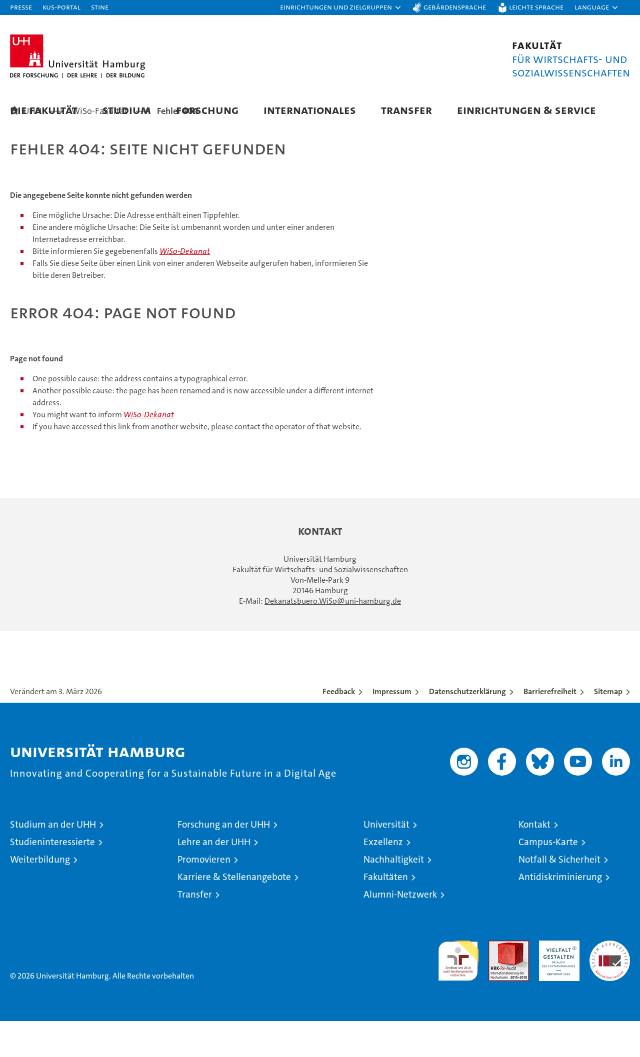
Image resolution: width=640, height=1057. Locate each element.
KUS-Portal (61, 6)
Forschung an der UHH (224, 860)
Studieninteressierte (52, 878)
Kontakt (534, 860)
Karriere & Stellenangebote (234, 913)
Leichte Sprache (536, 6)
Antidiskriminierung (560, 913)
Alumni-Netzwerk (400, 930)
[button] (341, 7)
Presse (21, 6)
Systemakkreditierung (610, 982)
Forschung (207, 109)
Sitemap (608, 727)
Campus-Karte (548, 878)
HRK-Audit (556, 982)
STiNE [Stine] (99, 6)
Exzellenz (383, 878)
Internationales (310, 109)
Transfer (406, 109)
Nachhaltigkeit (394, 895)
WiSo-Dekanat (185, 287)
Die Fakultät (44, 109)
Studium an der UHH (53, 860)
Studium (126, 109)
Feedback (338, 727)
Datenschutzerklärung (467, 727)
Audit (498, 982)
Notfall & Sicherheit (559, 895)
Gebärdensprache (455, 6)
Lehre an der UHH (214, 878)
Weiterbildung (40, 895)
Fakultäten (386, 913)
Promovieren (204, 895)
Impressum (392, 727)
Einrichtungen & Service (526, 109)
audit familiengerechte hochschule (458, 992)
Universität (387, 860)
